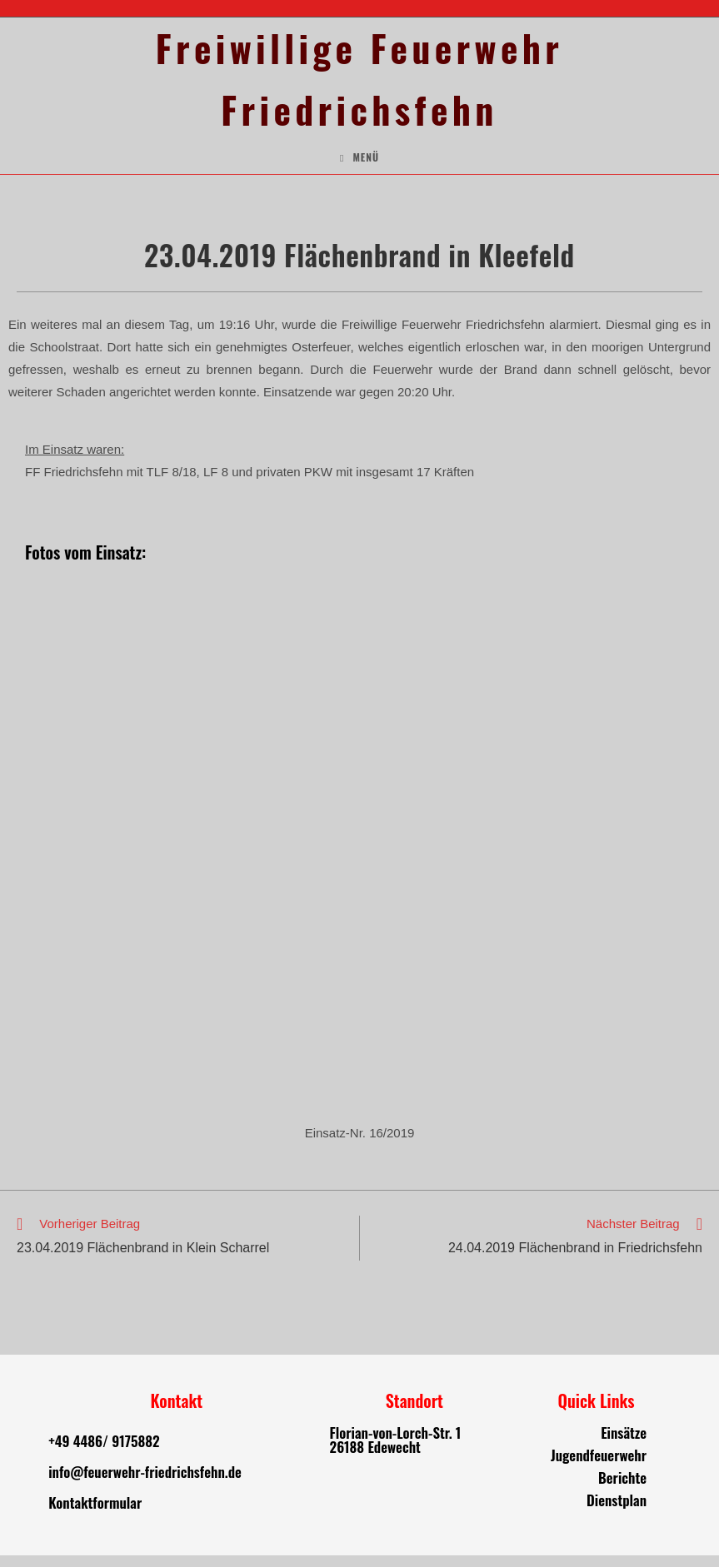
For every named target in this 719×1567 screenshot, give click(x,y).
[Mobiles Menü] (359, 169)
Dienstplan (617, 1511)
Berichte (622, 1489)
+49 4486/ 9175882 (103, 1452)
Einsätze (624, 1444)
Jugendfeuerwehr (599, 1466)
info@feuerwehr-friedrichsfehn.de (145, 1483)
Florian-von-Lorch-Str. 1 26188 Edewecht (396, 1451)
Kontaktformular (95, 1514)
